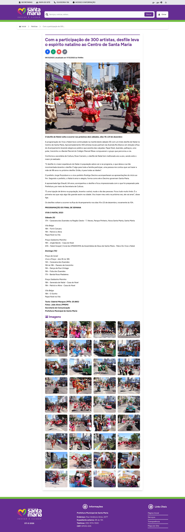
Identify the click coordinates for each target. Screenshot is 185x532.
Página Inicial (153, 513)
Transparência (154, 521)
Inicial (22, 26)
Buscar (148, 14)
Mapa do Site (153, 526)
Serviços (151, 517)
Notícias (34, 26)
